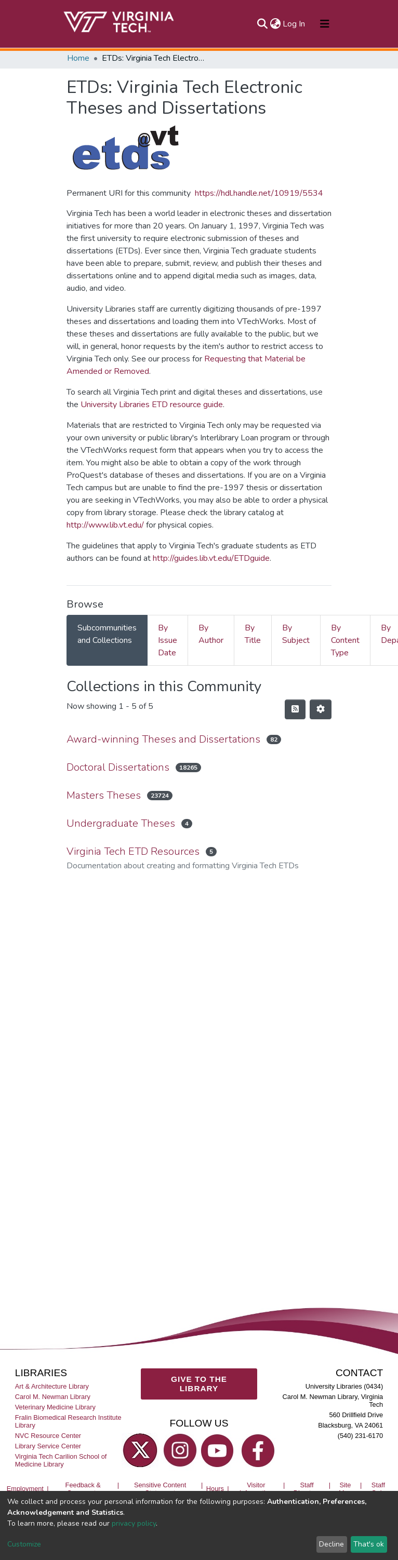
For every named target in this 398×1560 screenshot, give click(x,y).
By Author (210, 634)
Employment (25, 1489)
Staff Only (378, 1489)
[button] (275, 24)
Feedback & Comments (83, 1489)
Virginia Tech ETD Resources (133, 851)
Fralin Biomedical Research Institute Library (68, 1421)
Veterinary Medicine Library (55, 1407)
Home (78, 58)
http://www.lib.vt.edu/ (105, 525)
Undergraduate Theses (121, 823)
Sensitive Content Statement (160, 1489)
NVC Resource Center (48, 1436)
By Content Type (345, 640)
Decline (331, 1544)
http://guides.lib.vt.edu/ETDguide (211, 558)
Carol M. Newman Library (52, 1397)
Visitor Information (256, 1489)
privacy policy (134, 1523)
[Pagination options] (320, 709)
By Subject (296, 634)
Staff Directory (307, 1489)
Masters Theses (104, 795)
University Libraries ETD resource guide (152, 404)
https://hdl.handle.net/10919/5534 (259, 193)
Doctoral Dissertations (118, 767)
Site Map (345, 1489)
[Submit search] (262, 24)
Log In (294, 24)
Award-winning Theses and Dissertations (163, 739)
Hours (215, 1489)
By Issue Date (167, 640)
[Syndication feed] (295, 709)
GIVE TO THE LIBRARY (199, 1384)
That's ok (368, 1544)
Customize (24, 1544)
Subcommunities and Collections (107, 634)
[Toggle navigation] (324, 24)
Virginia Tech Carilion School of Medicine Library (61, 1460)
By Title (253, 634)
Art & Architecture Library (52, 1386)
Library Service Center (48, 1446)
